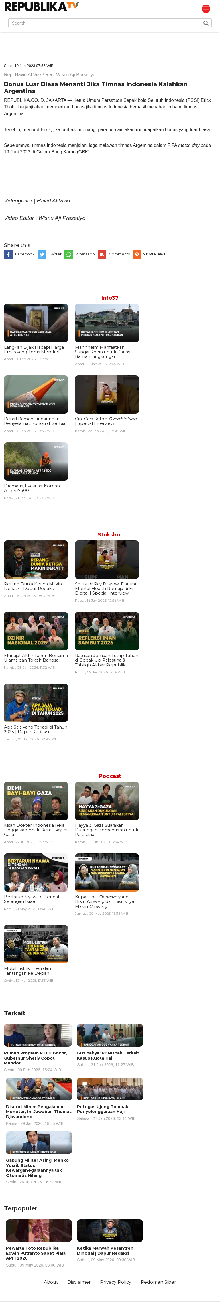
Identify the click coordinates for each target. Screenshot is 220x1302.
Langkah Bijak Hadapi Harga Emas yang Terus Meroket (34, 349)
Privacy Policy (116, 1282)
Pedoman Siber (159, 1282)
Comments (119, 254)
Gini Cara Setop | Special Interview (106, 421)
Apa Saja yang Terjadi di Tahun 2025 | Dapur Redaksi (35, 729)
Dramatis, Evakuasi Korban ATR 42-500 (32, 488)
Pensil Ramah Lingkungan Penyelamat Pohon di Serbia (34, 421)
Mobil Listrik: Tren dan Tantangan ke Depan (27, 971)
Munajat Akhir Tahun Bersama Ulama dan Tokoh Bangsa (36, 658)
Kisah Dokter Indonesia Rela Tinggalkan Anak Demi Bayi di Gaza (35, 830)
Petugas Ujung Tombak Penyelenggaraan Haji (110, 1112)
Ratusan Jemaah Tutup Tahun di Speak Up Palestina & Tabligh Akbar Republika (106, 660)
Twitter (55, 254)
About (50, 1282)
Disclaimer (79, 1282)
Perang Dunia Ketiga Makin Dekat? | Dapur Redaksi (33, 586)
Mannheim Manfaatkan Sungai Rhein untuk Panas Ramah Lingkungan (102, 352)
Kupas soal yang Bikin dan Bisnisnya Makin (104, 901)
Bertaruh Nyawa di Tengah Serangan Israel (32, 899)
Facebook (25, 254)
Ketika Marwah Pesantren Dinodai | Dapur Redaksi (110, 1254)
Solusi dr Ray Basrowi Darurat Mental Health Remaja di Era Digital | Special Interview (106, 588)
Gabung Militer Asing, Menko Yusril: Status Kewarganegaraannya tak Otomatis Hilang (39, 1171)
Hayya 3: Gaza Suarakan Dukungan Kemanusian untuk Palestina (106, 830)
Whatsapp (85, 254)
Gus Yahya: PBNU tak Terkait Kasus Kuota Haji (110, 1058)
